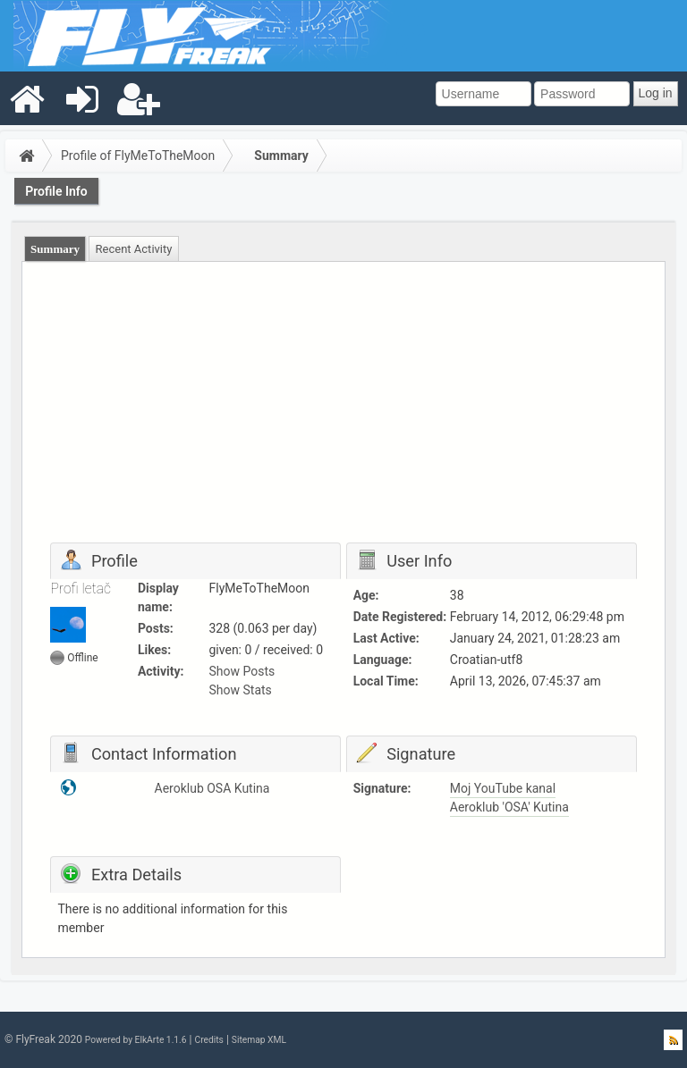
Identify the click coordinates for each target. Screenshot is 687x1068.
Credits (208, 1040)
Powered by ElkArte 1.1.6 (136, 1040)
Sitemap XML (259, 1040)
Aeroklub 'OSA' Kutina (509, 807)
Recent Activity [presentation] (134, 249)
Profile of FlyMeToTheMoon (138, 155)
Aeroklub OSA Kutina (212, 788)
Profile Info (56, 191)
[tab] (55, 249)
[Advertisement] (343, 408)
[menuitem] (27, 98)
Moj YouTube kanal (503, 788)
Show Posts (242, 671)
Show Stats (240, 690)
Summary (281, 155)
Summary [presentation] (55, 249)
